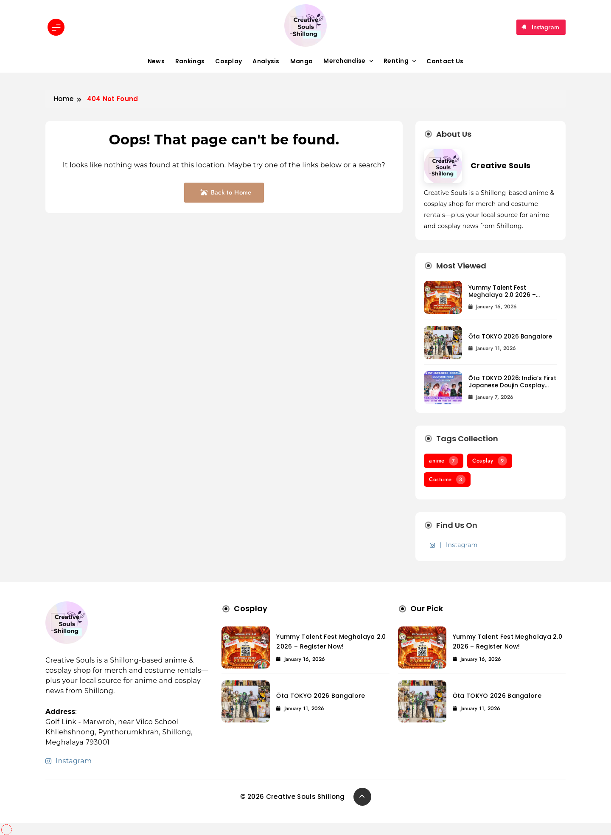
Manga (301, 61)
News (156, 61)
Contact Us (444, 61)
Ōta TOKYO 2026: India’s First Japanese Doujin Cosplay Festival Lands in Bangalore (512, 385)
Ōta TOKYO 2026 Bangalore (510, 337)
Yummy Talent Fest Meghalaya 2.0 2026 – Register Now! (502, 295)
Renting (396, 60)
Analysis (265, 61)
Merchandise (344, 60)
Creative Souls (500, 165)
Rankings (190, 61)
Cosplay (228, 61)
